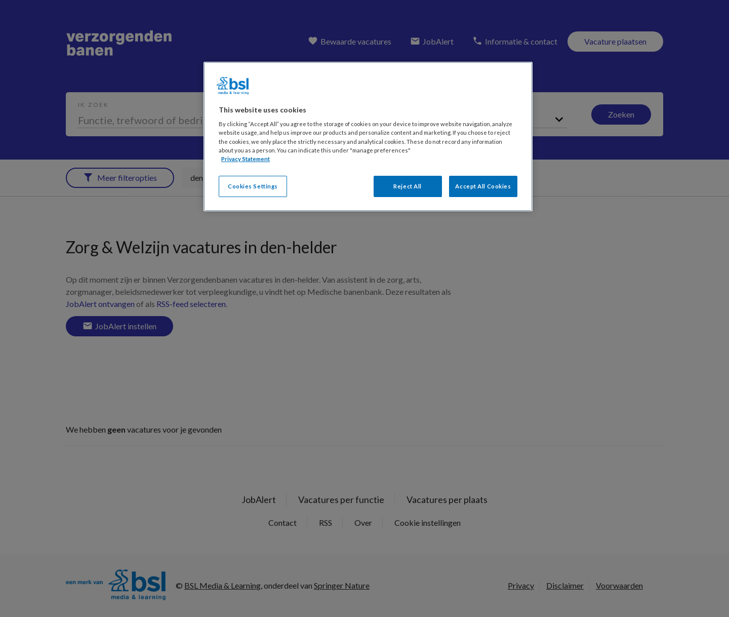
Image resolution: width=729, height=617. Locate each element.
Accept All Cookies (483, 186)
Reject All (407, 186)
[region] (368, 136)
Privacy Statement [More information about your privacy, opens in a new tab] (245, 159)
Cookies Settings (253, 186)
